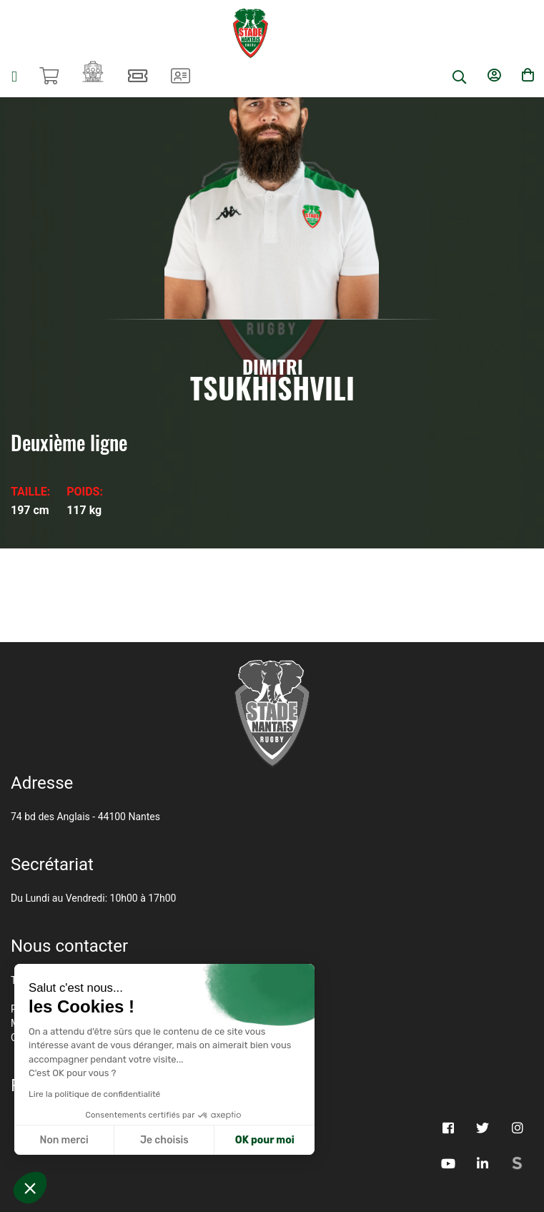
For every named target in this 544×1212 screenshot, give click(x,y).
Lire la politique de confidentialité (94, 1094)
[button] (30, 1188)
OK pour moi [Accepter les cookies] (265, 1140)
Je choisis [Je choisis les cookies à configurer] (164, 1140)
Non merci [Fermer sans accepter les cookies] (63, 1140)
